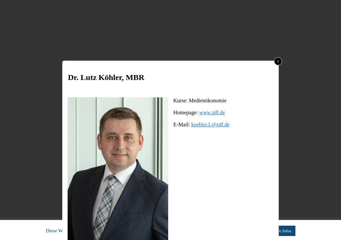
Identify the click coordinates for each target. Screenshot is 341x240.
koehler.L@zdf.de (210, 124)
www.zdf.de (212, 112)
